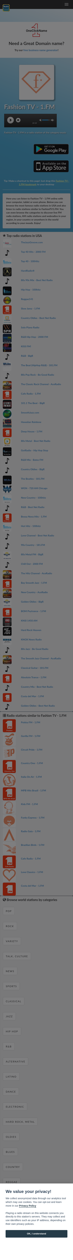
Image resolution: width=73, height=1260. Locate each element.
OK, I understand (36, 1233)
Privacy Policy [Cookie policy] (27, 1205)
